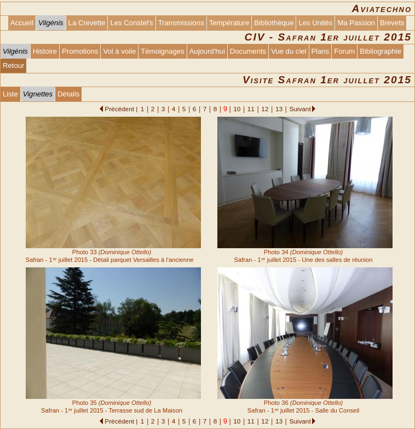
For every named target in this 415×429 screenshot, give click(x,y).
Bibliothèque (273, 23)
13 (279, 108)
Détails (68, 94)
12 (264, 108)
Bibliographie (380, 51)
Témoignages (162, 51)
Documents (248, 51)
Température (229, 23)
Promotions (80, 51)
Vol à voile (119, 51)
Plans (321, 51)
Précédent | (121, 108)
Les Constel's (131, 23)
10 (236, 108)
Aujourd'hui (207, 51)
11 (251, 108)
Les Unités (315, 23)
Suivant (299, 108)
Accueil (21, 23)
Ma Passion (356, 23)
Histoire (45, 51)
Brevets (392, 23)
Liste (10, 94)
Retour (13, 65)
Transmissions (181, 23)
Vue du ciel (288, 51)
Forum (344, 51)
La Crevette (87, 23)
